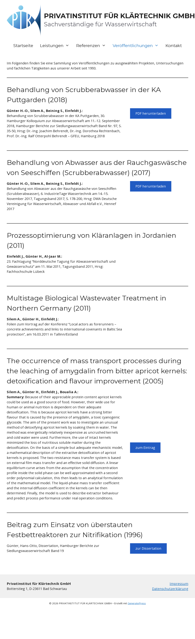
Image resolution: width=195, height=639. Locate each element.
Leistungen (56, 45)
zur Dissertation (148, 548)
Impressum (179, 583)
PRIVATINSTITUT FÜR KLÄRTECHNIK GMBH (119, 16)
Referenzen (92, 45)
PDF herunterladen (150, 113)
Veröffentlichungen (137, 45)
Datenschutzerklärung (170, 588)
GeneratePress (137, 603)
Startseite (23, 45)
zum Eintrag (145, 447)
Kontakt (173, 45)
